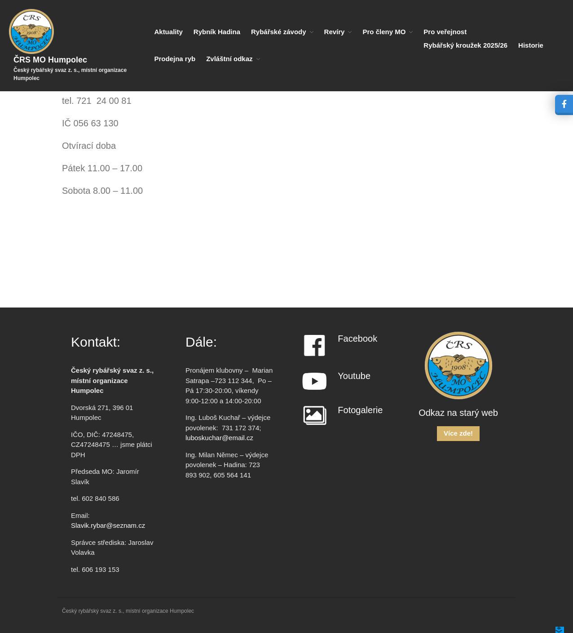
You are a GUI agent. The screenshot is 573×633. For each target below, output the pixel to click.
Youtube (354, 376)
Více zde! (458, 433)
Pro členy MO (384, 32)
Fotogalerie (360, 410)
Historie (530, 45)
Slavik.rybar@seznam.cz (108, 525)
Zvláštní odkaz (229, 58)
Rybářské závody (278, 32)
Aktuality (168, 32)
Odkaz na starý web (458, 413)
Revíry (334, 32)
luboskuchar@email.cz (219, 437)
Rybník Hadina (217, 32)
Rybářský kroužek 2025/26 (465, 45)
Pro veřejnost (445, 32)
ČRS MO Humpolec (50, 59)
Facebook (357, 338)
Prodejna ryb (174, 58)
